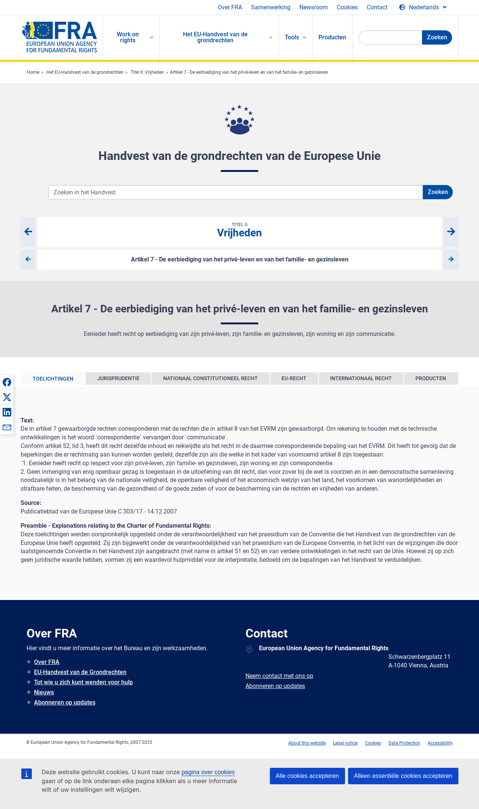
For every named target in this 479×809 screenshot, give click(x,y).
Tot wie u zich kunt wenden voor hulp (83, 682)
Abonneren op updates (64, 702)
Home (33, 72)
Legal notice (345, 743)
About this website (307, 743)
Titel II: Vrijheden (147, 72)
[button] (6, 382)
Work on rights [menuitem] (128, 37)
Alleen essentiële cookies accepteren (403, 776)
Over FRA (230, 7)
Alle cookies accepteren (307, 776)
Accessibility (440, 743)
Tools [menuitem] (292, 37)
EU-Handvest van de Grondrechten (80, 672)
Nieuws (44, 692)
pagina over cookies (208, 772)
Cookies (347, 7)
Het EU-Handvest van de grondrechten (84, 72)
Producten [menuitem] (332, 37)
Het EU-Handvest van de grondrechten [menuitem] (215, 37)
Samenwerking (270, 7)
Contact (377, 7)
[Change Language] (423, 7)
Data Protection (404, 743)
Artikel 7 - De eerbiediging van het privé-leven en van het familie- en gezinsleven (249, 72)
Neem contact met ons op (279, 675)
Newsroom (313, 7)
